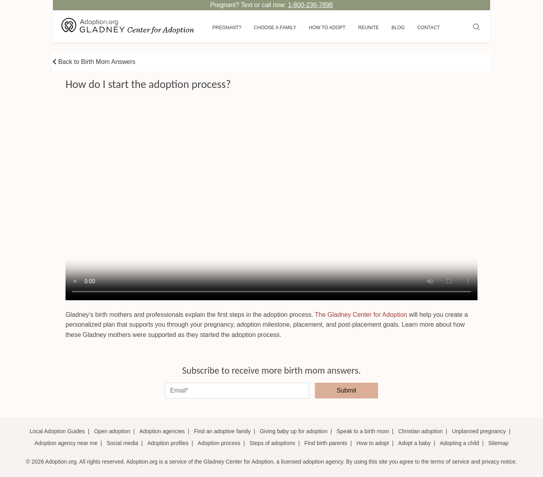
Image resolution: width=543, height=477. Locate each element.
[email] (237, 390)
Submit (346, 390)
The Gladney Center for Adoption (361, 314)
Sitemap (498, 443)
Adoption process (219, 443)
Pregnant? (226, 27)
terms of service (450, 461)
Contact (428, 27)
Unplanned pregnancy (479, 431)
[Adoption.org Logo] (128, 26)
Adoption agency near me (66, 443)
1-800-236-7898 (310, 5)
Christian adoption (420, 431)
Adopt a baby (414, 443)
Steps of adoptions (272, 443)
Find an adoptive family (222, 431)
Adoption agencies (162, 431)
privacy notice (499, 461)
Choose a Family (275, 27)
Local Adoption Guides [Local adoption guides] (57, 431)
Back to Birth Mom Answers (93, 61)
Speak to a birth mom (363, 431)
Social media (122, 443)
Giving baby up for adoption (293, 431)
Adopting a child (459, 443)
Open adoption (112, 431)
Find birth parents (325, 443)
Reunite (368, 27)
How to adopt (327, 27)
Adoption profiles (167, 443)
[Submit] (476, 26)
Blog (397, 27)
